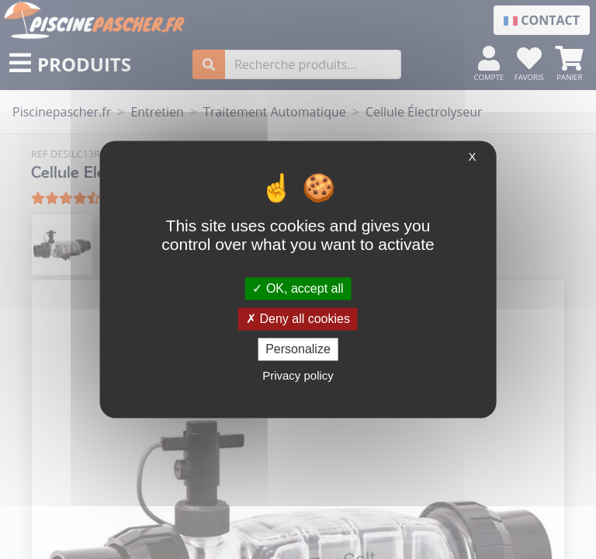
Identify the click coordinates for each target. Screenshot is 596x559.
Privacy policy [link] (298, 376)
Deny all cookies (298, 318)
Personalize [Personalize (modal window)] (298, 349)
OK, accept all (297, 288)
